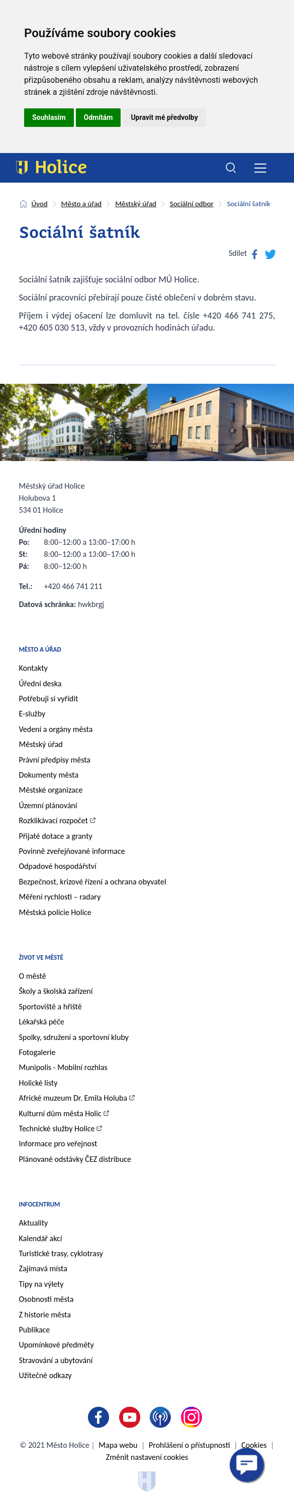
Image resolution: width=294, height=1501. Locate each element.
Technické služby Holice (57, 1128)
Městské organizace (51, 790)
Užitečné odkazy (45, 1375)
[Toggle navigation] (260, 168)
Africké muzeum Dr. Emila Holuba (73, 1098)
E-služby (32, 713)
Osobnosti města (46, 1299)
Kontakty (33, 668)
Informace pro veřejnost (58, 1143)
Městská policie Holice (55, 912)
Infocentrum (39, 1204)
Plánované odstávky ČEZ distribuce (75, 1159)
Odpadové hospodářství (57, 866)
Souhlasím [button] (49, 117)
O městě (32, 976)
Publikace (34, 1329)
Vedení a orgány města (56, 729)
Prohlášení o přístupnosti (189, 1445)
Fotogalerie (37, 1052)
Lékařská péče (41, 1021)
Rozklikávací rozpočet (53, 820)
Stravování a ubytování (56, 1360)
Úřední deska (40, 683)
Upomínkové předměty (56, 1344)
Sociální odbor (192, 203)
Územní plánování (48, 805)
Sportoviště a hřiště (50, 1006)
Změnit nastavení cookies (147, 1457)
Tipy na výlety (41, 1284)
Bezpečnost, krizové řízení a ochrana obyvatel (92, 881)
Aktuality (33, 1223)
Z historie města (45, 1314)
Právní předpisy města (55, 760)
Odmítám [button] (98, 117)
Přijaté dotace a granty (55, 836)
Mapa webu (118, 1445)
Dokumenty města (49, 775)
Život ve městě (41, 957)
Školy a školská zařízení (56, 991)
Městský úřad (135, 203)
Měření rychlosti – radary (60, 897)
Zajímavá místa (43, 1268)
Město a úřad (81, 203)
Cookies (254, 1445)
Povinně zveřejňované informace (72, 851)
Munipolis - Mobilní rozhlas (63, 1067)
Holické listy (38, 1083)
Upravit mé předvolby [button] (164, 117)
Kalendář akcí (40, 1238)
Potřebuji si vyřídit (48, 698)
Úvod (40, 203)
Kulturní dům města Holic (60, 1113)
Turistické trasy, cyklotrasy (61, 1253)
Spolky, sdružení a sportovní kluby (74, 1037)
